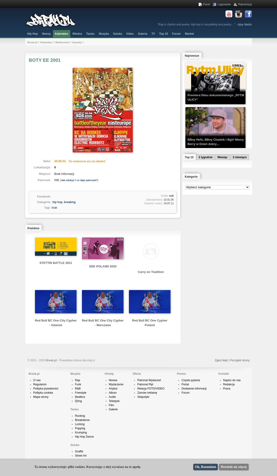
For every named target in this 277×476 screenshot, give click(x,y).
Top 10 (163, 33)
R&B (78, 388)
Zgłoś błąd (221, 360)
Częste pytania (190, 380)
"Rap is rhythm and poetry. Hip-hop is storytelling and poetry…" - (205, 24)
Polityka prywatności (46, 388)
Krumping (81, 432)
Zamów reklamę (147, 392)
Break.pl (32, 42)
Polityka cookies (43, 392)
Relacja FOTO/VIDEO (150, 388)
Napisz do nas (232, 380)
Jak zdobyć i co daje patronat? (79, 180)
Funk (78, 384)
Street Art (81, 455)
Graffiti (79, 451)
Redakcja (229, 384)
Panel (206, 4)
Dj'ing (78, 401)
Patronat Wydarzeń (149, 380)
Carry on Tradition (151, 272)
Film (111, 405)
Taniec (90, 33)
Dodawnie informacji (193, 388)
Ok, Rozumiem (205, 467)
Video (130, 33)
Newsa (113, 380)
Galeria (142, 33)
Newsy (46, 33)
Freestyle (80, 392)
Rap (77, 380)
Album (113, 392)
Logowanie (224, 4)
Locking (79, 424)
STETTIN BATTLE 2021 (56, 263)
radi (171, 195)
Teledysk (114, 401)
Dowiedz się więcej (233, 467)
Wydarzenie (116, 384)
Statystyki (143, 397)
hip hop (57, 202)
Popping (80, 428)
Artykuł (113, 388)
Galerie (113, 409)
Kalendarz (61, 33)
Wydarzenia (62, 42)
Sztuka (117, 33)
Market (189, 33)
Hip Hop (32, 33)
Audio (112, 397)
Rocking (80, 415)
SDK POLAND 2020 (102, 266)
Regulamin (40, 384)
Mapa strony (41, 397)
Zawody (77, 42)
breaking (70, 202)
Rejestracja (245, 4)
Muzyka (104, 33)
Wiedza (77, 33)
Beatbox (80, 397)
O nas (37, 380)
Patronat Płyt (145, 384)
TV (153, 33)
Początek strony (239, 360)
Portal (185, 384)
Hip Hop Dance (84, 436)
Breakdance (82, 420)
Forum (185, 392)
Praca (226, 388)
